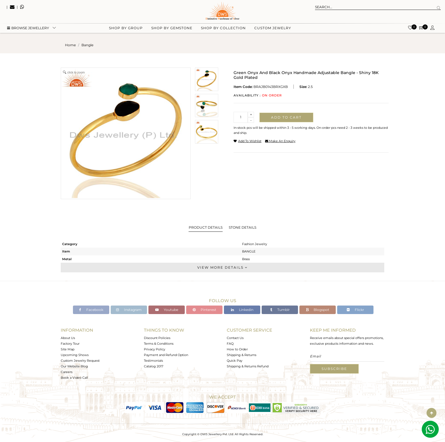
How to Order (237, 349)
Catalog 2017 (153, 366)
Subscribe (334, 369)
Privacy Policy (154, 349)
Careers (66, 372)
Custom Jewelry (272, 28)
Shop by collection (223, 28)
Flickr (355, 310)
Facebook (91, 310)
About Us (68, 338)
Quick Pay (234, 361)
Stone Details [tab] (242, 227)
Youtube (166, 310)
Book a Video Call (74, 378)
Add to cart (286, 117)
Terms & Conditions (158, 344)
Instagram (129, 310)
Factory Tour (70, 344)
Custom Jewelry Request (80, 361)
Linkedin (242, 310)
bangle (87, 45)
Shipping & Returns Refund (247, 366)
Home (70, 45)
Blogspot (317, 310)
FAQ (230, 344)
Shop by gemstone (171, 28)
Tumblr (280, 310)
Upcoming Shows (75, 355)
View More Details (222, 267)
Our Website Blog (74, 366)
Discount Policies (157, 338)
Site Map (67, 349)
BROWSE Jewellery (28, 28)
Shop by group (126, 28)
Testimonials (153, 361)
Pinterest (204, 310)
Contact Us (235, 338)
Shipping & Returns (241, 355)
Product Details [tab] (205, 227)
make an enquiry (280, 141)
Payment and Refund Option (166, 355)
